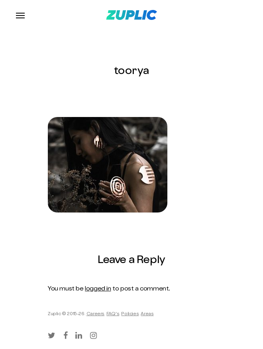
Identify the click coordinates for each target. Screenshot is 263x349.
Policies (130, 314)
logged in (98, 289)
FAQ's (112, 314)
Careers (95, 314)
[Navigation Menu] (20, 15)
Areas (147, 314)
